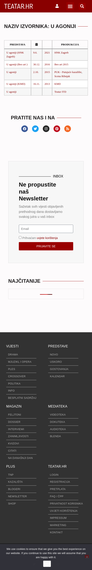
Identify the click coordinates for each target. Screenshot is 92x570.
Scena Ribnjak (62, 76)
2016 (47, 64)
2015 (47, 72)
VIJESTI (12, 346)
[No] (87, 556)
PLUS (10, 466)
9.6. (35, 52)
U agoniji (11, 72)
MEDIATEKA (57, 406)
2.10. (36, 72)
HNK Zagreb (61, 52)
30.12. (36, 64)
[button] (70, 6)
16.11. (36, 83)
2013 (47, 83)
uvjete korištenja (47, 237)
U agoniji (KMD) (15, 83)
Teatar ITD (60, 91)
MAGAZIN (14, 406)
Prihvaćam (40, 237)
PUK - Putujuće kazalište (67, 72)
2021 (47, 52)
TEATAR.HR (18, 6)
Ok (47, 563)
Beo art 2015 (61, 64)
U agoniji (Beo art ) (16, 64)
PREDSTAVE (58, 346)
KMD (57, 83)
